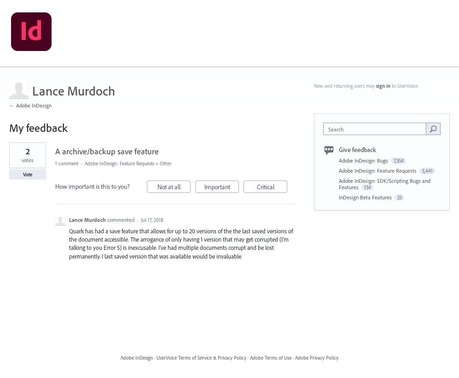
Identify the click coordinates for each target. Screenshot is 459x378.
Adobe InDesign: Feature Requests (119, 163)
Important (221, 188)
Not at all (174, 188)
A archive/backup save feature (107, 151)
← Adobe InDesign (30, 105)
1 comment (66, 163)
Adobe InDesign (137, 358)
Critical (272, 188)
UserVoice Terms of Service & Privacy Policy (201, 358)
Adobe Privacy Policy (316, 358)
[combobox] (376, 128)
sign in (383, 86)
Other (166, 163)
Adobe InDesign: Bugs (364, 160)
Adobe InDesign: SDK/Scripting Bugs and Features (384, 184)
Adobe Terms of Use (270, 358)
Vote (28, 174)
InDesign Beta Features (366, 197)
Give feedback (357, 150)
